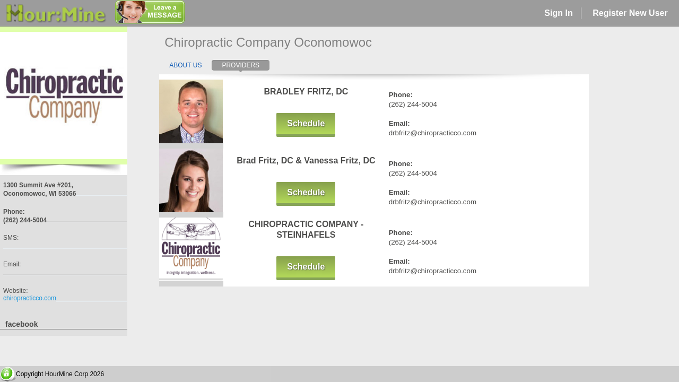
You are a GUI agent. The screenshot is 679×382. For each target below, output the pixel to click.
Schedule (306, 123)
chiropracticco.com (29, 298)
